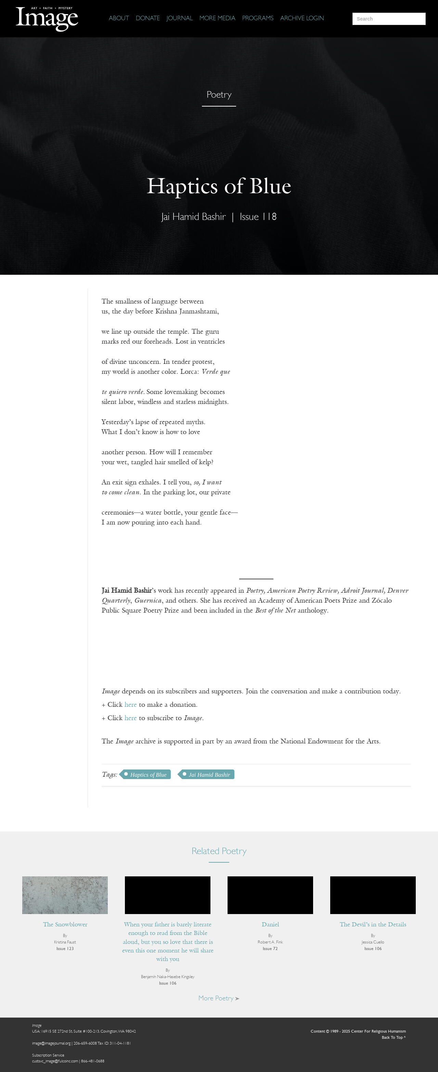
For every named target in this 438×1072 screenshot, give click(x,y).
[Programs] (258, 19)
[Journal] (179, 19)
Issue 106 (168, 983)
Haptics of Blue (148, 775)
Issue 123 (65, 949)
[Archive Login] (302, 19)
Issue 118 (258, 217)
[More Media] (217, 19)
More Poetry (218, 998)
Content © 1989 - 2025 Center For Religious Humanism (358, 1032)
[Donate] (147, 19)
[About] (118, 19)
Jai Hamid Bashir (194, 217)
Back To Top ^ (394, 1038)
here (131, 705)
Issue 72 (270, 949)
